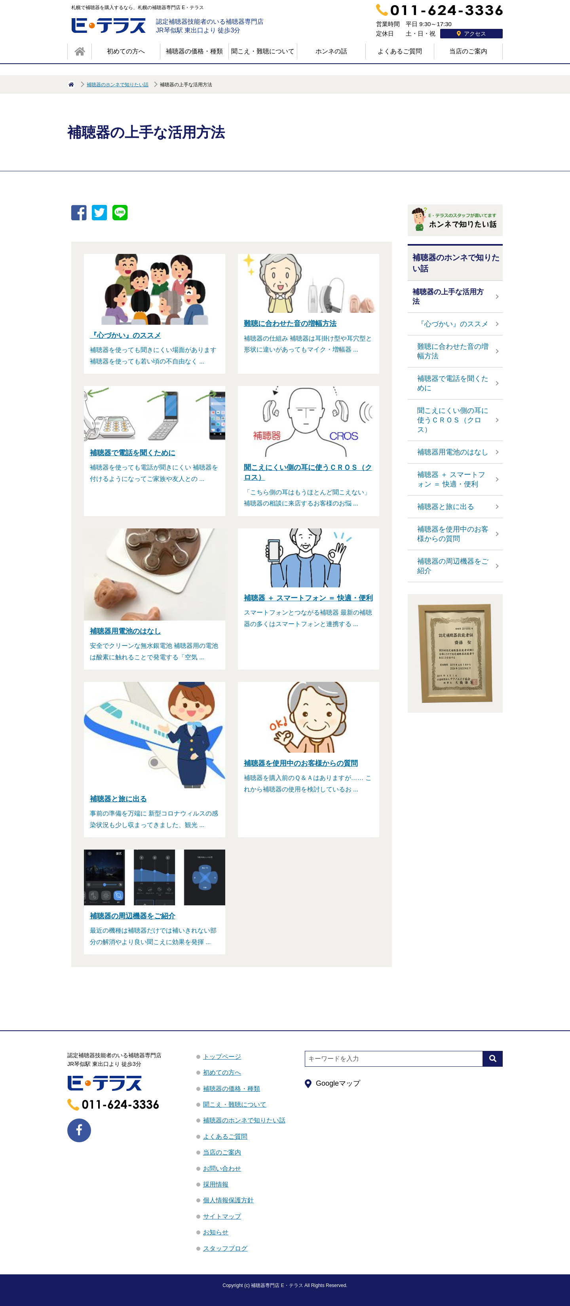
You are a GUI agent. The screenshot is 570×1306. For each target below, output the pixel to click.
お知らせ (215, 1232)
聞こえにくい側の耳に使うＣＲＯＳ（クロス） (452, 420)
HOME (71, 85)
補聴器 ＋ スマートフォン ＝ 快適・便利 (451, 479)
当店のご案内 (468, 51)
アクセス (471, 33)
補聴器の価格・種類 (194, 51)
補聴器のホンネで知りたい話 (117, 84)
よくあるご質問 (400, 51)
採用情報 (215, 1184)
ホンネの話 (331, 51)
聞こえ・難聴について (262, 51)
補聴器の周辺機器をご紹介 (452, 566)
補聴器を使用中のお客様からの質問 (452, 534)
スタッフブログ (225, 1248)
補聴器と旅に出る (445, 507)
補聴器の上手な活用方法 (448, 296)
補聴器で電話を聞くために (452, 383)
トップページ (222, 1056)
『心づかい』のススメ (452, 324)
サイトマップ (222, 1216)
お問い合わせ (222, 1168)
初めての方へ (126, 51)
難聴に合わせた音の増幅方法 (452, 351)
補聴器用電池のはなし (452, 452)
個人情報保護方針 (228, 1200)
